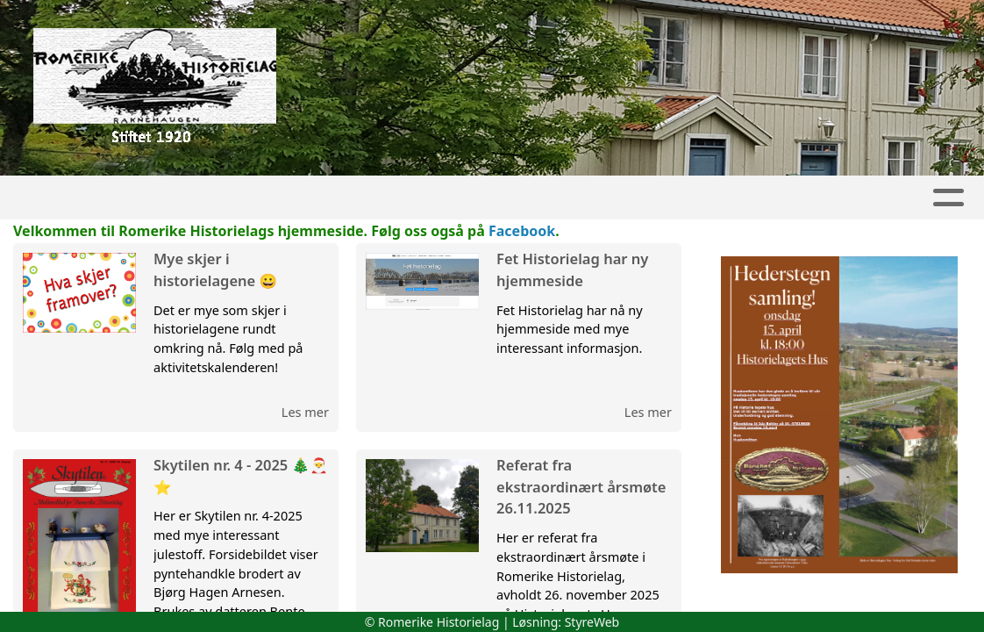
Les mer (305, 411)
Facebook (521, 231)
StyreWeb (592, 622)
